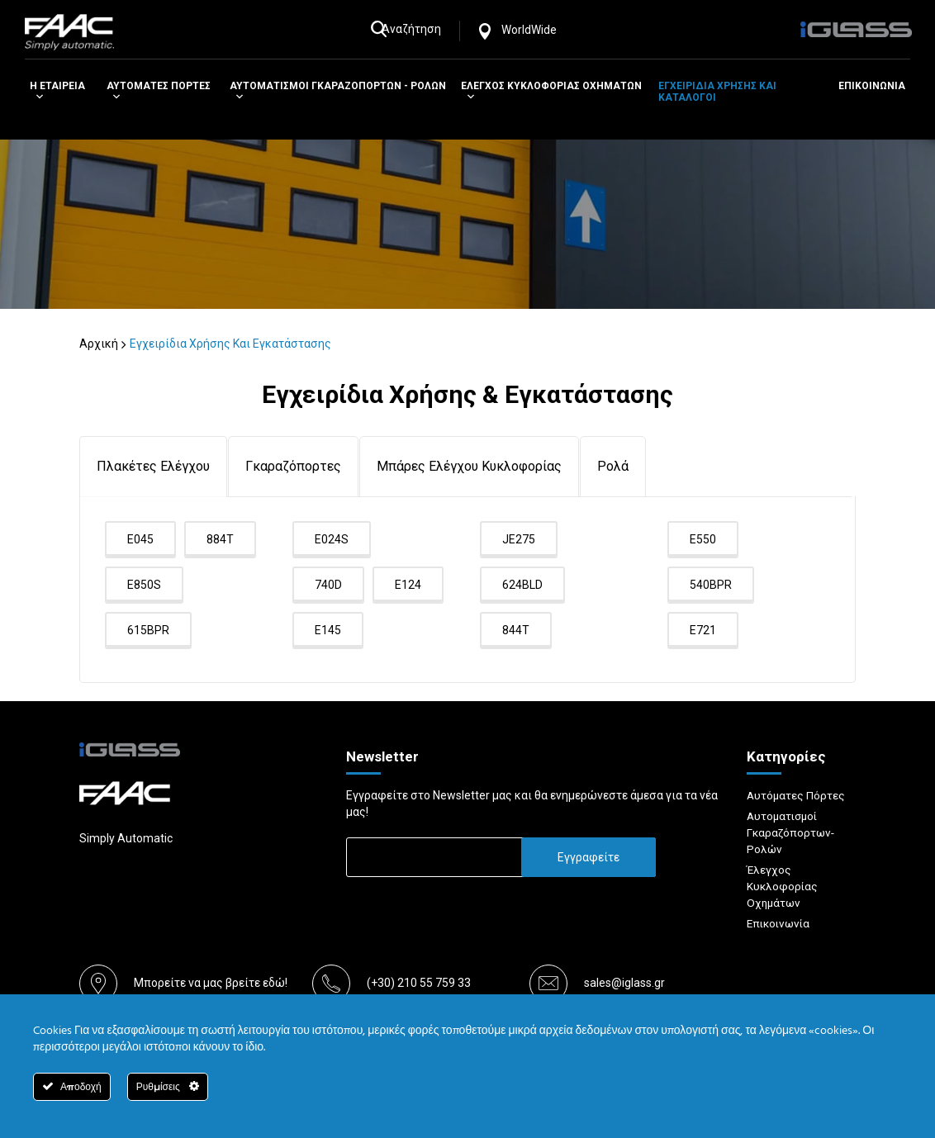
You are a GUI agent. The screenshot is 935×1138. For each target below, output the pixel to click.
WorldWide (536, 29)
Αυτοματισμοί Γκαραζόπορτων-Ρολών (792, 832)
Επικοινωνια (871, 86)
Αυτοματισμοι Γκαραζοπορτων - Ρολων (338, 91)
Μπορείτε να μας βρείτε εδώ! (210, 983)
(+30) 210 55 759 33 (419, 983)
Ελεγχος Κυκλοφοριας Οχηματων (551, 91)
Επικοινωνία (780, 923)
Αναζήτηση (418, 29)
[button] (37, 97)
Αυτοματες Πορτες (159, 91)
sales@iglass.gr (624, 983)
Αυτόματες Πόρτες (797, 795)
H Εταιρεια (57, 91)
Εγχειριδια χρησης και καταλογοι (717, 91)
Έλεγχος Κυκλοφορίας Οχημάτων (783, 886)
